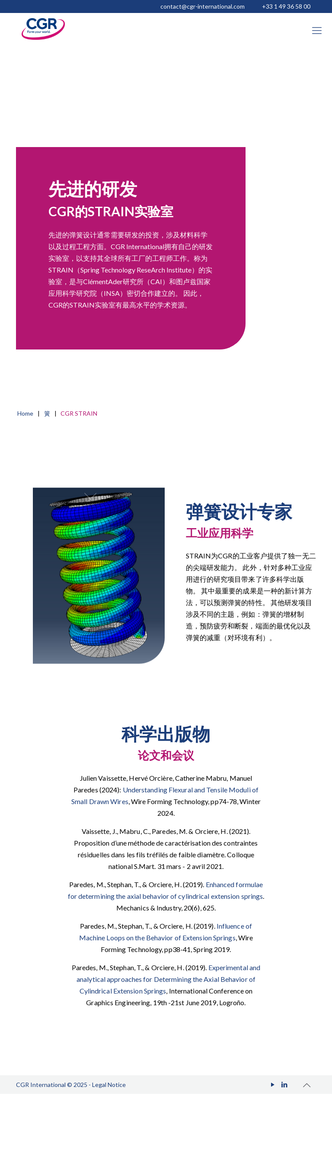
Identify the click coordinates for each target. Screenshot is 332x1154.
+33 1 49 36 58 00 (286, 6)
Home (25, 413)
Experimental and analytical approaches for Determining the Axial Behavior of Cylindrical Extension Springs (168, 979)
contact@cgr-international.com (202, 6)
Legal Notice (109, 1084)
